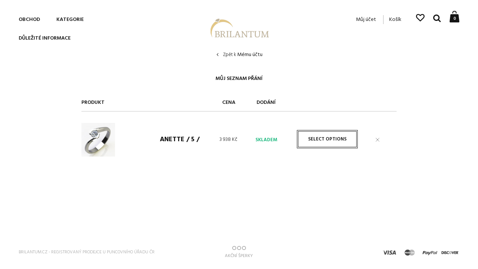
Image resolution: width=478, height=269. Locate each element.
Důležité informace (45, 38)
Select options (327, 139)
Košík (395, 19)
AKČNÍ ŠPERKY (239, 252)
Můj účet (366, 19)
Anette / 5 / (179, 139)
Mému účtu (243, 55)
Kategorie (70, 19)
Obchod (29, 19)
